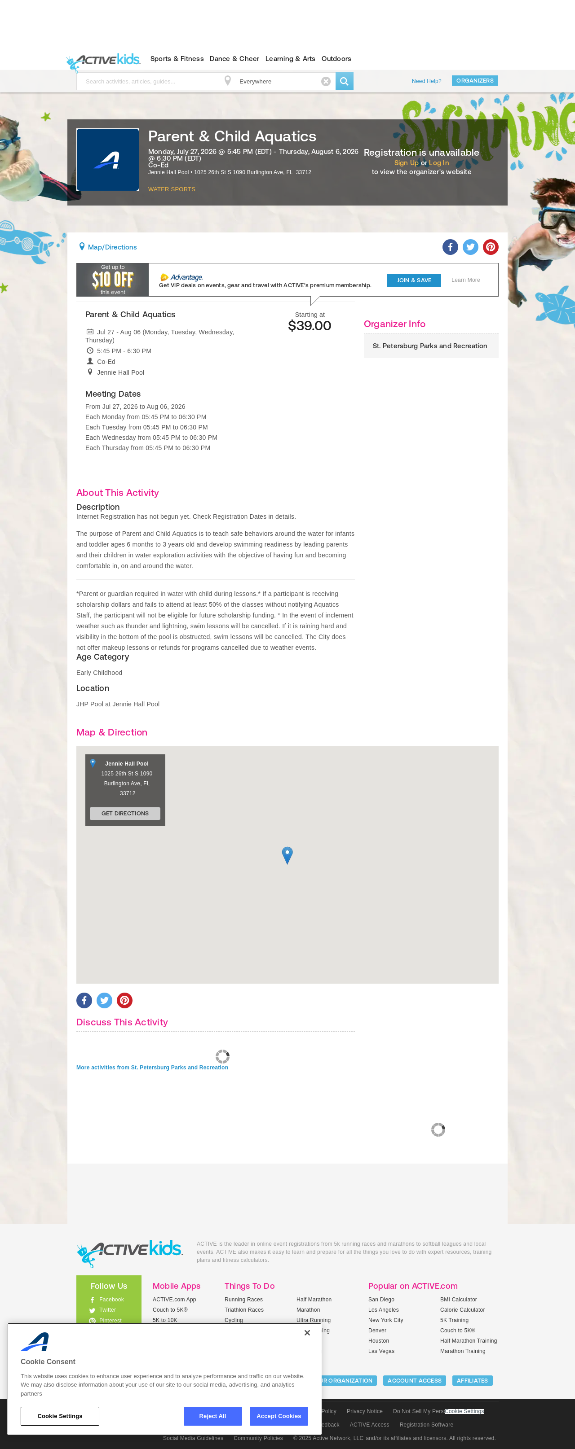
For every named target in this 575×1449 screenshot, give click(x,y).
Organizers (475, 80)
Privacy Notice (365, 1411)
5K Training (454, 1320)
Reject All (212, 1416)
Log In (439, 162)
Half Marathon (314, 1299)
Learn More (465, 280)
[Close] (307, 1333)
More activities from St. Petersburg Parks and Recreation (152, 1067)
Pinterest (110, 1321)
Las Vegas (381, 1351)
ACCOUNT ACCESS (415, 1380)
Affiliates (472, 1380)
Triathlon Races (244, 1310)
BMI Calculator (458, 1299)
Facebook (111, 1299)
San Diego (381, 1299)
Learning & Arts (290, 58)
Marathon (308, 1310)
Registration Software (427, 1425)
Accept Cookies (279, 1416)
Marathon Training (463, 1351)
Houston (378, 1341)
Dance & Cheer (234, 58)
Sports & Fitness (177, 58)
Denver (377, 1330)
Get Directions (125, 813)
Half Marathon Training (468, 1341)
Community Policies (258, 1438)
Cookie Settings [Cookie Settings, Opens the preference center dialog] (59, 1416)
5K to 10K (165, 1320)
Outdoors (336, 58)
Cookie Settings (464, 1411)
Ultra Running (313, 1320)
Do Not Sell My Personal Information (438, 1411)
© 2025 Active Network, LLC (328, 1438)
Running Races (244, 1299)
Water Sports (171, 189)
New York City (385, 1320)
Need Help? (427, 81)
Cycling (234, 1320)
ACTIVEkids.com (101, 59)
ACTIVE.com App (174, 1299)
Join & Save (414, 280)
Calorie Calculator (462, 1310)
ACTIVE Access (369, 1425)
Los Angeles (383, 1310)
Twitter (107, 1310)
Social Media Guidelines (193, 1438)
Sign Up (406, 162)
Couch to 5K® (170, 1310)
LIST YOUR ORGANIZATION (335, 1380)
